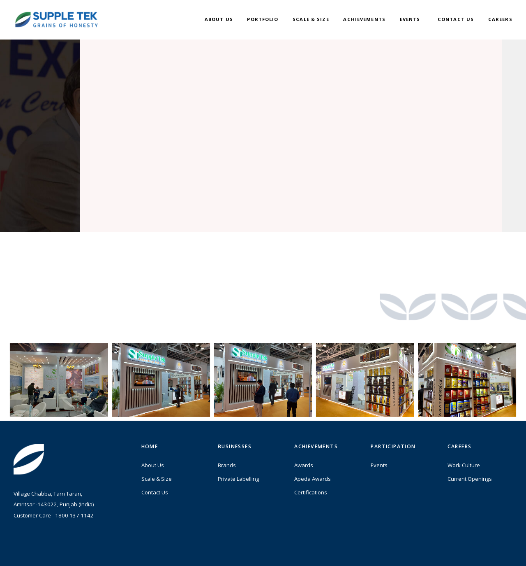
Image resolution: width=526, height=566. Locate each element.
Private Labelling (238, 481)
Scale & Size (311, 19)
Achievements (364, 19)
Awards (303, 468)
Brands (227, 468)
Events (410, 19)
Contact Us (456, 19)
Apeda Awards (312, 481)
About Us (219, 19)
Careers (500, 19)
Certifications (310, 495)
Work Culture (464, 468)
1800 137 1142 (74, 518)
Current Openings (470, 481)
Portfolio (262, 19)
